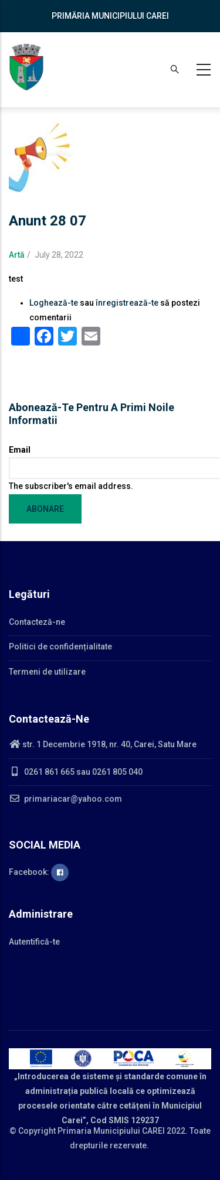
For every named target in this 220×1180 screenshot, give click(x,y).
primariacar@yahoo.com (65, 798)
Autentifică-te (34, 941)
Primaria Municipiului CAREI (111, 1130)
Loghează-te (53, 302)
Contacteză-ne (37, 622)
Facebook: (39, 872)
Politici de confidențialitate (60, 646)
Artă (17, 254)
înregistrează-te (127, 302)
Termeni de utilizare (47, 671)
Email (20, 449)
